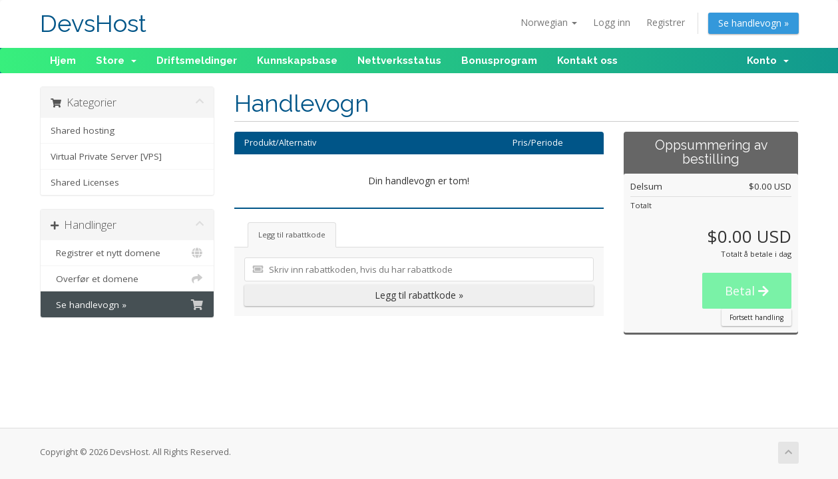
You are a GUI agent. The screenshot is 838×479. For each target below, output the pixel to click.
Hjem (63, 61)
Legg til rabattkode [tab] (291, 235)
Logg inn (611, 22)
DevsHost (93, 23)
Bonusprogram (499, 61)
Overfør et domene (127, 279)
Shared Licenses (85, 182)
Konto (768, 61)
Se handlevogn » (753, 23)
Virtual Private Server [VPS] (106, 156)
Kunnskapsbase (297, 61)
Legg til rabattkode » (419, 295)
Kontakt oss (587, 61)
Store (116, 61)
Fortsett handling (756, 317)
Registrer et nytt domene (127, 253)
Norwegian (549, 22)
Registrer (665, 22)
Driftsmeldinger (196, 61)
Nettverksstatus (399, 61)
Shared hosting (82, 130)
